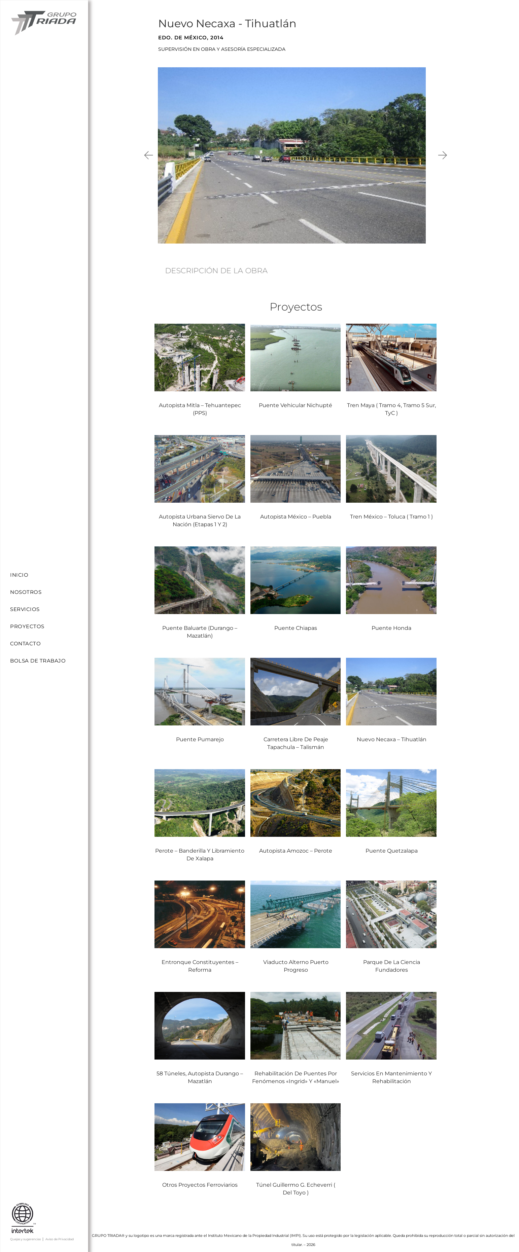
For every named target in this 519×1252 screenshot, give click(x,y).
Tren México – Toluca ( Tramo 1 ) (391, 510)
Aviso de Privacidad (59, 1239)
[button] (149, 155)
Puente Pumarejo (200, 733)
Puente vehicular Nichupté (295, 402)
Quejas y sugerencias (25, 1239)
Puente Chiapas (295, 622)
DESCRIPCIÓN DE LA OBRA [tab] (216, 270)
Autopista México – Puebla (296, 511)
